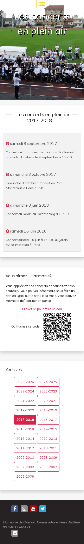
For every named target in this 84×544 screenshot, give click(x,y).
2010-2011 (48, 448)
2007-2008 (25, 467)
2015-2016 (25, 429)
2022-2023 (48, 391)
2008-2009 (48, 457)
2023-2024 (25, 391)
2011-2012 (25, 448)
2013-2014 (25, 438)
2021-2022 (25, 401)
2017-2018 (25, 420)
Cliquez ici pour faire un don (42, 309)
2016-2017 (48, 420)
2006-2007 (48, 467)
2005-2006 (25, 476)
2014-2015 (48, 429)
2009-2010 (25, 457)
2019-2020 (25, 410)
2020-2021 (48, 401)
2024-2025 (48, 382)
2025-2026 (25, 382)
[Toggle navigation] (42, 4)
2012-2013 (48, 438)
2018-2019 (48, 410)
